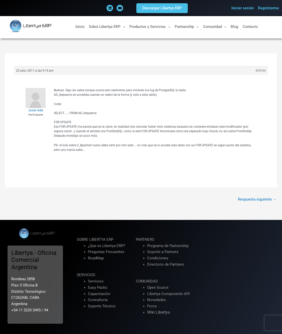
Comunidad (215, 26)
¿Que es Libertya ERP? (106, 246)
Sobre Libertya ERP (107, 26)
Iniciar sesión (242, 8)
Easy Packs (97, 287)
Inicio (79, 26)
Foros (152, 306)
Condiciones (157, 258)
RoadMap (96, 258)
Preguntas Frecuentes (106, 252)
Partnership (187, 26)
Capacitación (99, 294)
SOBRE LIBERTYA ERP (95, 239)
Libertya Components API (168, 294)
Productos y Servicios (149, 26)
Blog (234, 26)
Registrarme (268, 8)
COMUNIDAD (147, 281)
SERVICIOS (86, 275)
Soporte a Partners (162, 252)
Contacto (250, 26)
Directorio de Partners (165, 264)
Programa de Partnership (168, 246)
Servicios (96, 281)
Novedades (156, 300)
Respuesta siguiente (257, 199)
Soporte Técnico (102, 306)
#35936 (260, 70)
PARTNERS (145, 239)
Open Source (157, 287)
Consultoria (98, 300)
